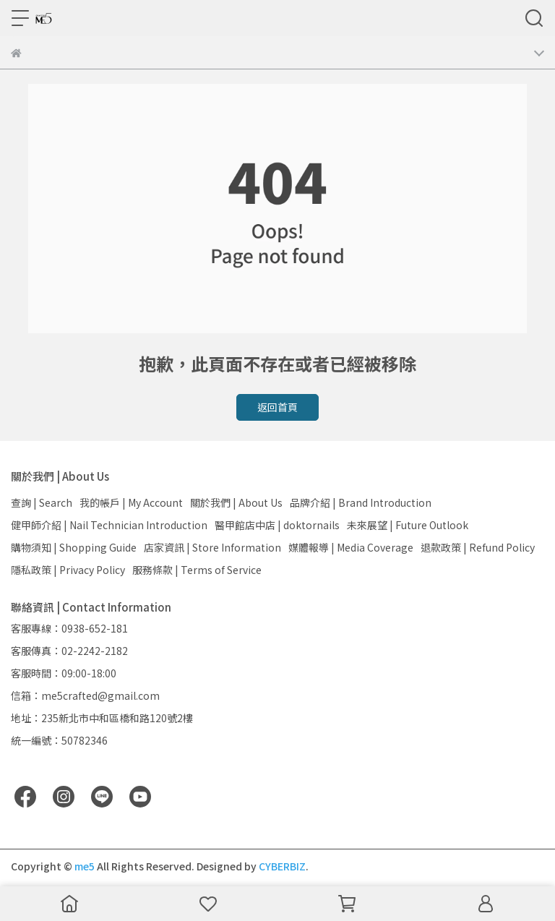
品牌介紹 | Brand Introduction (360, 502)
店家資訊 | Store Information (212, 547)
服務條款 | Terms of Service (197, 569)
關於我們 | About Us (236, 502)
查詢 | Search (41, 502)
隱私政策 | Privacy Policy (68, 569)
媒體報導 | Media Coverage (350, 547)
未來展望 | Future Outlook (407, 525)
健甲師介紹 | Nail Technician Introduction (109, 525)
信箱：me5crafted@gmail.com (85, 695)
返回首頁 (277, 407)
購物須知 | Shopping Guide (74, 547)
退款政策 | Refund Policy (478, 547)
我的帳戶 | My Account (131, 502)
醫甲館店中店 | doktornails (277, 525)
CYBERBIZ (282, 866)
